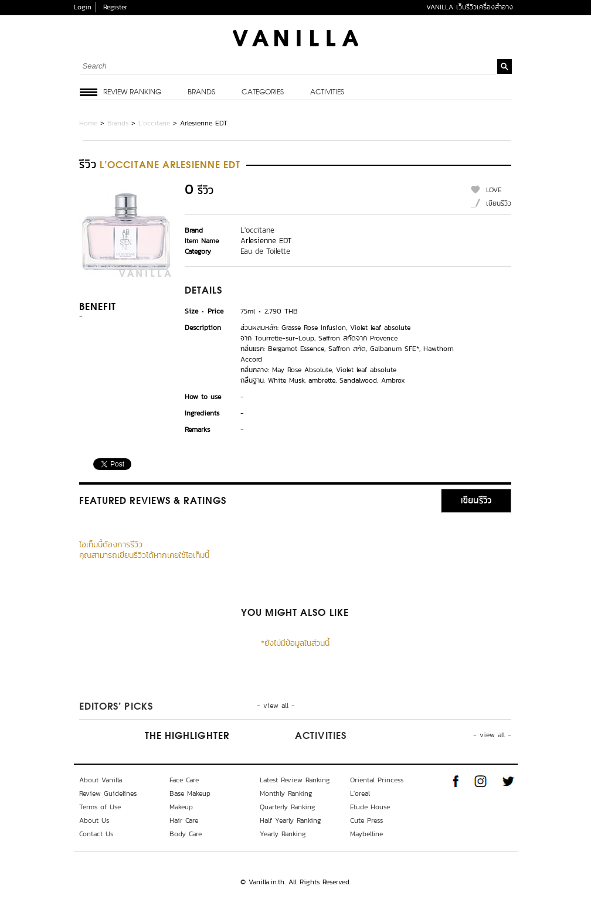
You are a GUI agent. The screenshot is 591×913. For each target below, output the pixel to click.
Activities (327, 92)
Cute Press (366, 820)
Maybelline (366, 834)
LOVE (494, 190)
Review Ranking (132, 92)
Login (82, 7)
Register (115, 7)
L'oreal (360, 793)
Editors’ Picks (116, 707)
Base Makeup (189, 793)
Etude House (370, 807)
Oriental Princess (376, 780)
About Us (94, 820)
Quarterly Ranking (287, 807)
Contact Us (96, 834)
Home (88, 123)
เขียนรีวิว (498, 203)
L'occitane (154, 123)
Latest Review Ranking (295, 780)
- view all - (276, 705)
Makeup (181, 807)
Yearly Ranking (283, 834)
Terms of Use (100, 807)
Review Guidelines (108, 793)
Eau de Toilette (265, 251)
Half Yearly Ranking (290, 820)
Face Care (184, 780)
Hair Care (183, 820)
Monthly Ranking (286, 793)
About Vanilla (100, 780)
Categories (263, 92)
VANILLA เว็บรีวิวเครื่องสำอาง (469, 7)
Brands (201, 92)
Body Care (185, 834)
